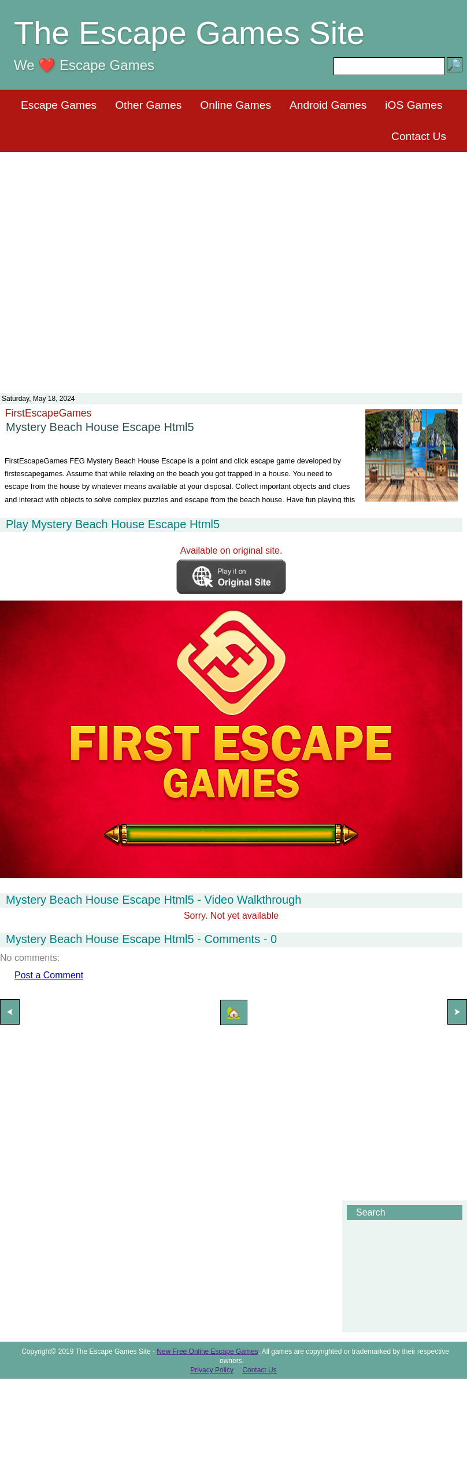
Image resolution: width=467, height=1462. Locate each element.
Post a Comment (48, 975)
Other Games (148, 105)
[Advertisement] (108, 265)
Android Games (328, 105)
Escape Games (59, 105)
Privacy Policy (211, 1370)
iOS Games (413, 105)
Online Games (235, 105)
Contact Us (418, 136)
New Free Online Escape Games (207, 1351)
